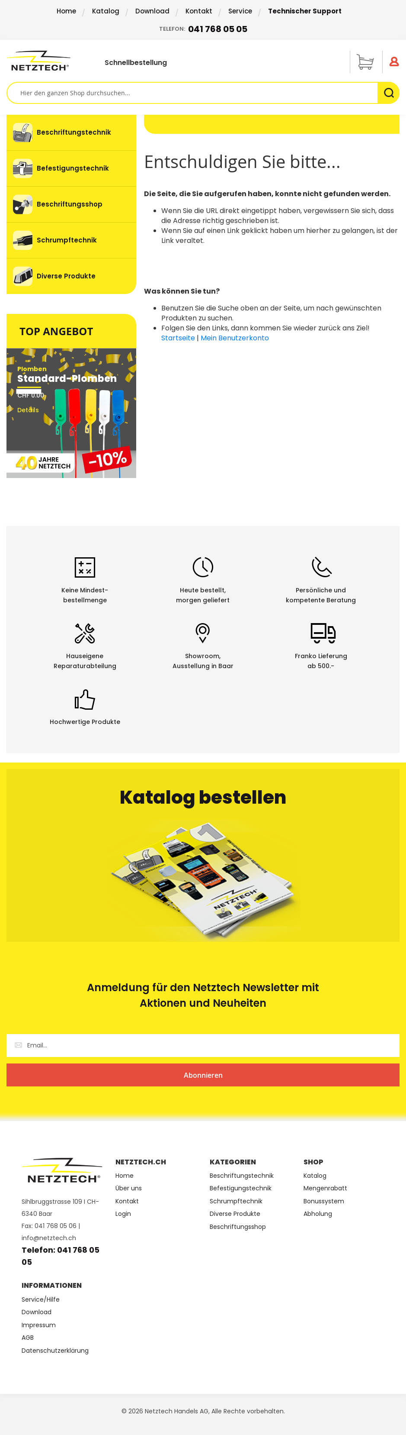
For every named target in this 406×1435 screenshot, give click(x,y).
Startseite (178, 338)
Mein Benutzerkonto (235, 338)
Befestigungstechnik (241, 1188)
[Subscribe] (203, 1074)
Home (66, 11)
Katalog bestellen (203, 797)
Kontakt (198, 11)
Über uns (128, 1188)
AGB (28, 1338)
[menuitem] (71, 132)
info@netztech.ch (49, 1238)
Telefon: (203, 29)
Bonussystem (324, 1201)
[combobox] (203, 93)
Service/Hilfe (41, 1300)
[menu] (71, 204)
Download (152, 11)
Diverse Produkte (235, 1214)
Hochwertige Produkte (85, 722)
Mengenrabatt (325, 1188)
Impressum (39, 1325)
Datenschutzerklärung (55, 1351)
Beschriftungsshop (238, 1227)
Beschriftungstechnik (242, 1176)
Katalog (105, 11)
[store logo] (45, 61)
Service (240, 11)
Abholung (318, 1214)
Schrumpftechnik (236, 1201)
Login (123, 1214)
